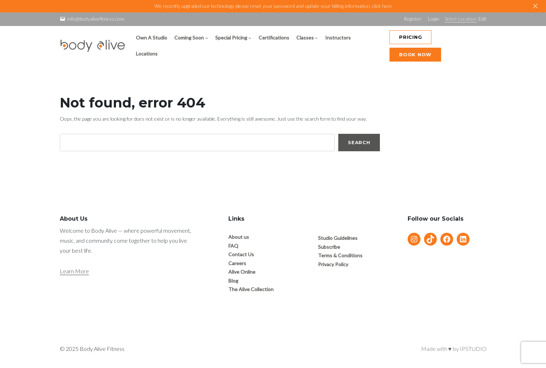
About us (238, 237)
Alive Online (241, 272)
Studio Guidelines (337, 238)
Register (413, 19)
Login (433, 19)
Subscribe (329, 247)
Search (359, 142)
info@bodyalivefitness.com (95, 19)
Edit (482, 19)
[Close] (535, 6)
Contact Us (241, 254)
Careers (237, 263)
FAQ (233, 246)
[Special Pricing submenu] (249, 37)
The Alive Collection (251, 289)
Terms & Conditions (340, 255)
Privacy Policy (333, 264)
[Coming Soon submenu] (206, 37)
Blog (233, 281)
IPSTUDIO (473, 348)
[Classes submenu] (316, 37)
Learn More (74, 271)
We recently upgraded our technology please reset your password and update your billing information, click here (273, 6)
